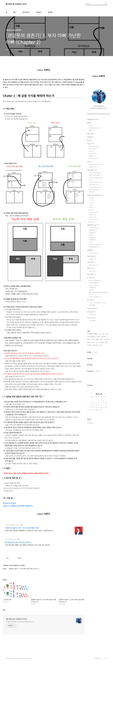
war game (91, 312)
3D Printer (91, 318)
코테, (106, 342)
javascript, (107, 339)
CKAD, (93, 339)
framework (91, 256)
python (92, 215)
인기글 (95, 352)
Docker (92, 154)
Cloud (90, 144)
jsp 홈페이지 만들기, (92, 334)
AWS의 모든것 (94, 228)
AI (90, 242)
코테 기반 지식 (94, 185)
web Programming (96, 178)
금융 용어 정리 (94, 128)
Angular (92, 259)
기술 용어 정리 (94, 247)
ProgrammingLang (95, 195)
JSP (91, 205)
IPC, (101, 345)
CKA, (107, 334)
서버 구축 (91, 262)
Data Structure (94, 189)
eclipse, (101, 342)
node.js (92, 217)
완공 (91, 290)
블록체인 (93, 230)
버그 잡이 (91, 300)
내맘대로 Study (93, 225)
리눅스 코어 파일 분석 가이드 (98, 303)
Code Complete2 (95, 297)
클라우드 (92, 156)
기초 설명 (92, 321)
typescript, (96, 345)
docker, (89, 345)
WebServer (94, 265)
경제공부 (92, 237)
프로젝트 (90, 250)
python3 (93, 167)
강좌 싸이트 (91, 274)
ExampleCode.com (95, 182)
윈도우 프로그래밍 (95, 175)
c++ (91, 200)
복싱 (89, 140)
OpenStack (93, 158)
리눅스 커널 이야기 (95, 280)
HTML (91, 207)
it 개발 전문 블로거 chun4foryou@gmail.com (20, 655)
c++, (97, 342)
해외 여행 (91, 134)
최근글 (89, 352)
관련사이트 (98, 691)
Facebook (90, 371)
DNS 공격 (93, 271)
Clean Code (93, 285)
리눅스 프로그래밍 (95, 173)
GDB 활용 (93, 305)
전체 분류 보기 (93, 119)
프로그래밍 (92, 170)
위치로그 (39, 12)
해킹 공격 (91, 268)
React (92, 222)
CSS (91, 210)
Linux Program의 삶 (96, 164)
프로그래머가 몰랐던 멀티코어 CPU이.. (99, 293)
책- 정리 (90, 278)
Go (91, 198)
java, (93, 342)
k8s (91, 151)
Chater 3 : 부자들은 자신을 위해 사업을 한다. (18, 505)
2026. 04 (99, 394)
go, (100, 334)
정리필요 (90, 137)
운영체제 (92, 240)
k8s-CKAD (93, 146)
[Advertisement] (44, 534)
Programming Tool (95, 187)
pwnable (92, 314)
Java (91, 203)
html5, (98, 337)
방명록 (50, 12)
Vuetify (92, 233)
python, (89, 342)
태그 (14, 12)
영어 (91, 235)
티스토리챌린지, (91, 337)
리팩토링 (92, 288)
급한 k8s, (103, 337)
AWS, (88, 339)
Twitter (98, 371)
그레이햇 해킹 (94, 283)
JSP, (103, 334)
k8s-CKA (93, 149)
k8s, (101, 339)
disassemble (92, 308)
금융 (89, 123)
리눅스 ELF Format (95, 244)
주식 (91, 126)
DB (91, 180)
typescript (93, 219)
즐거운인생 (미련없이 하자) (16, 4)
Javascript (93, 212)
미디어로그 (26, 12)
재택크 (92, 130)
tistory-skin (93, 253)
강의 (89, 162)
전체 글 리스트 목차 (9, 503)
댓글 (4, 643)
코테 (91, 192)
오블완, (97, 339)
